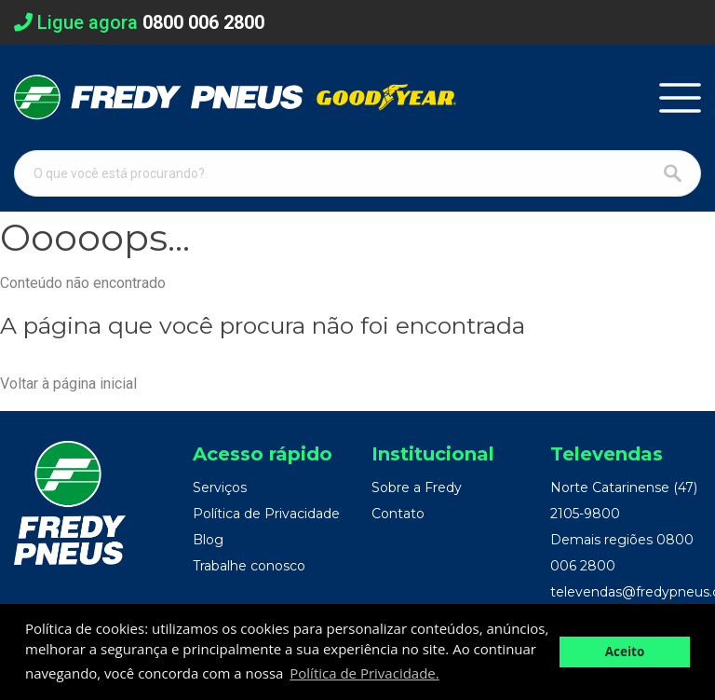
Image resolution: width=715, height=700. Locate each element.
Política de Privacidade (266, 513)
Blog (208, 539)
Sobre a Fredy (416, 487)
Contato (398, 513)
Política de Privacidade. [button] (364, 673)
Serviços (220, 487)
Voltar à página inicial (68, 383)
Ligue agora (139, 22)
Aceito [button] (625, 651)
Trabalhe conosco (249, 565)
